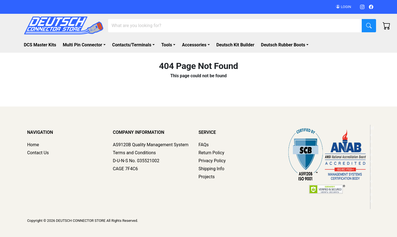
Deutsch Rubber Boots (283, 44)
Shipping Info (211, 168)
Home (33, 144)
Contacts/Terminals (131, 44)
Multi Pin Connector (82, 44)
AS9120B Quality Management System (150, 144)
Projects (206, 176)
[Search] (235, 25)
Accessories (194, 44)
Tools (166, 44)
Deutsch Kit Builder (235, 44)
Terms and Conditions (134, 152)
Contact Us (38, 152)
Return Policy (211, 152)
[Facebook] (371, 6)
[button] (286, 44)
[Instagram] (362, 6)
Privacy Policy (212, 160)
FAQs (203, 144)
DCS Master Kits (40, 44)
